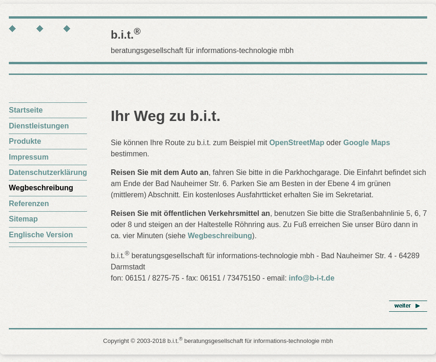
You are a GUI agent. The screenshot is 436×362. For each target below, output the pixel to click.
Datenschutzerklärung (48, 172)
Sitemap (23, 219)
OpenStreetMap (296, 143)
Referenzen (29, 204)
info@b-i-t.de (312, 278)
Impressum (28, 157)
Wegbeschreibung (220, 236)
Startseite (26, 110)
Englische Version (41, 235)
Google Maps (366, 143)
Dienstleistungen (39, 126)
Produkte (25, 141)
